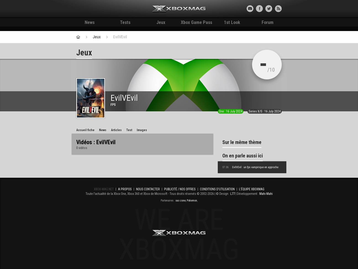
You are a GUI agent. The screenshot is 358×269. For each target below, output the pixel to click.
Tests (125, 22)
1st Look (232, 22)
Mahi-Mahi (266, 194)
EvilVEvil (120, 37)
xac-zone (181, 200)
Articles (116, 130)
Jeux (160, 22)
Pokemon (192, 200)
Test (129, 130)
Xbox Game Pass (196, 22)
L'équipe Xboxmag (251, 189)
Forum (268, 22)
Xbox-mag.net (179, 9)
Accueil (85, 130)
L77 (232, 194)
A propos (125, 189)
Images (142, 130)
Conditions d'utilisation (217, 189)
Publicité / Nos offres (180, 189)
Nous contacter (148, 189)
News (90, 22)
